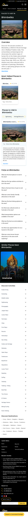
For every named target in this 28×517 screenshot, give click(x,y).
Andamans (5, 422)
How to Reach (12, 9)
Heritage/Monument (19, 116)
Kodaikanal (8, 431)
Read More (4, 71)
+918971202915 (11, 1)
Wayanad (23, 428)
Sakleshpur (13, 425)
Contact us (4, 452)
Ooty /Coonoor (6, 428)
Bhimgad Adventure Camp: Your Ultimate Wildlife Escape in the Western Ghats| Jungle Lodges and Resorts (14, 473)
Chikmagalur (6, 425)
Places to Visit (22, 9)
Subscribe (22, 503)
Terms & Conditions (19, 449)
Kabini (11, 422)
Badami (5, 434)
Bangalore (14, 419)
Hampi (12, 428)
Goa (4, 431)
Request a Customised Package (14, 514)
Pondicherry (22, 422)
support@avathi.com (21, 1)
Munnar (15, 431)
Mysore (9, 419)
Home (2, 443)
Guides (3, 449)
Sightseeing (8, 116)
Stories (16, 446)
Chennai (16, 422)
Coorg (4, 419)
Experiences (4, 446)
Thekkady (20, 431)
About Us (17, 444)
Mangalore (21, 419)
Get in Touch (6, 499)
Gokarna (19, 425)
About (4, 9)
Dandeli (17, 428)
